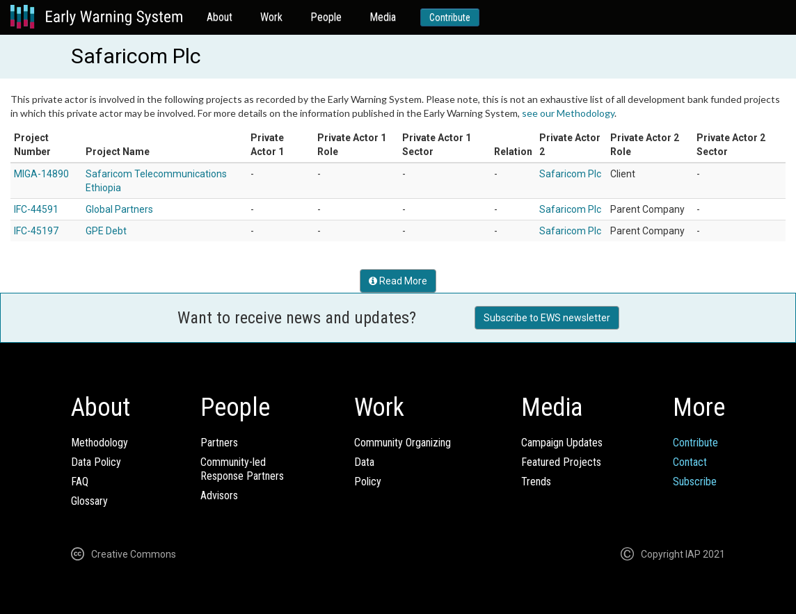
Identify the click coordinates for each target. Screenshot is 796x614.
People (326, 17)
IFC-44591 (36, 209)
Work (271, 17)
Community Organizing (402, 442)
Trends (536, 481)
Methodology (99, 442)
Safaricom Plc (570, 173)
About (219, 17)
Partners (219, 442)
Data (364, 462)
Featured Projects (561, 462)
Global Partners (119, 209)
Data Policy (96, 462)
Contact (690, 462)
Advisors (219, 495)
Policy (367, 481)
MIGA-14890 (41, 173)
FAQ (79, 481)
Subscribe (695, 481)
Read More (398, 280)
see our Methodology (568, 113)
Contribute (449, 17)
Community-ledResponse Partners (242, 469)
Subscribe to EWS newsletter (547, 317)
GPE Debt (106, 230)
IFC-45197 (36, 230)
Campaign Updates (562, 442)
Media (382, 17)
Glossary (89, 501)
